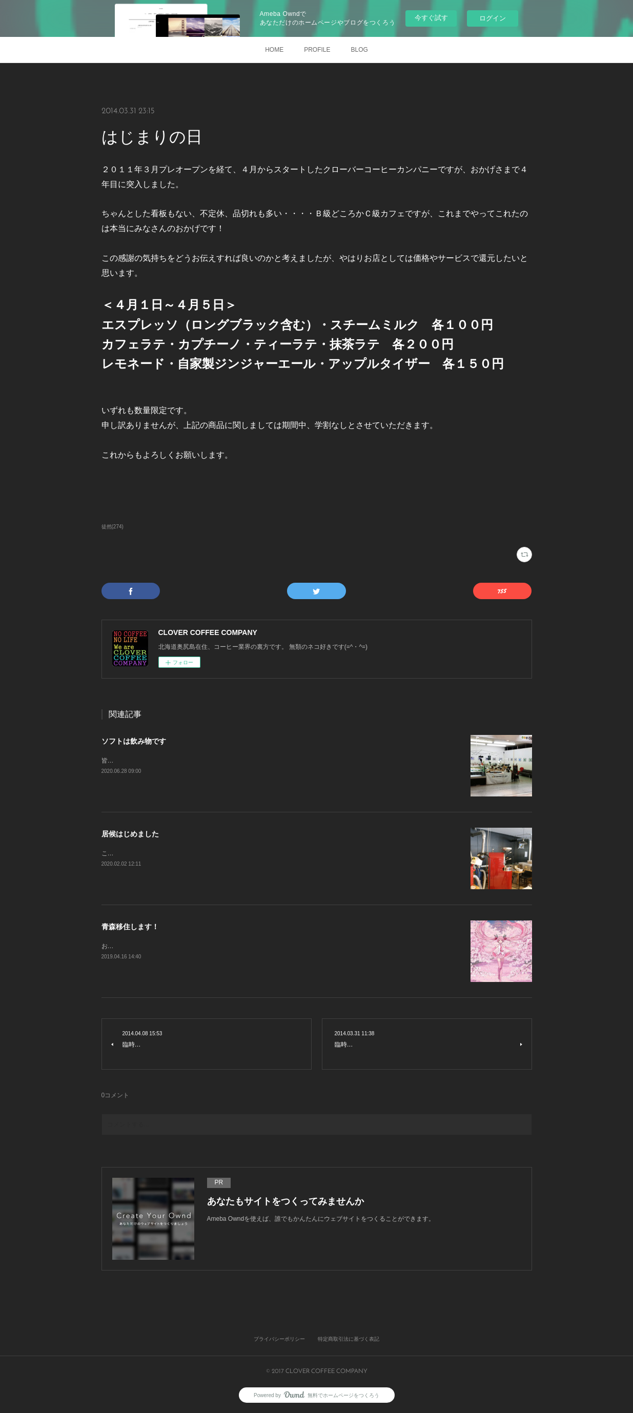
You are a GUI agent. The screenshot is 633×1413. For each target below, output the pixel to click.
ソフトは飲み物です (133, 741)
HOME (274, 49)
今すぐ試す (431, 18)
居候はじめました (130, 834)
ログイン (492, 18)
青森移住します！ (130, 927)
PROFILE (317, 49)
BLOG (359, 49)
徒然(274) (112, 526)
